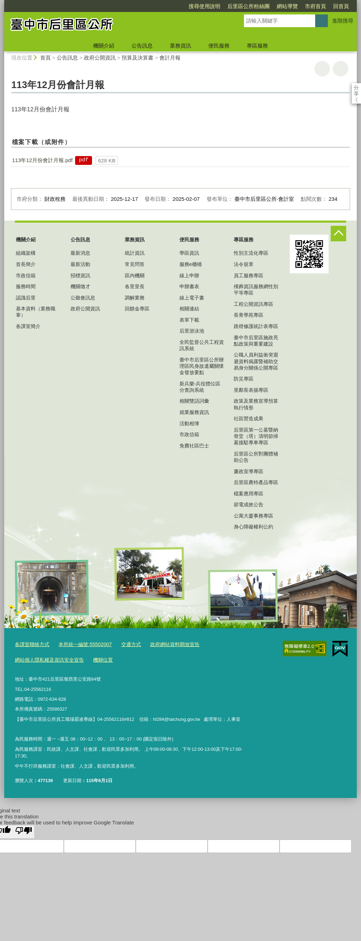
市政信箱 (26, 275)
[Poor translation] (23, 829)
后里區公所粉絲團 (208, 6)
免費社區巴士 (194, 445)
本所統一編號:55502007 (80, 644)
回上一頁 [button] (340, 68)
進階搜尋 (342, 21)
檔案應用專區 (248, 493)
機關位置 (97, 658)
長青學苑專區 (248, 315)
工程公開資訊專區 (253, 304)
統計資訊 (135, 253)
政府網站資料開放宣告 (165, 644)
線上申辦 (189, 275)
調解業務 (135, 298)
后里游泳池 (191, 331)
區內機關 (135, 275)
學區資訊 (189, 253)
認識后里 (26, 298)
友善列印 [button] (322, 68)
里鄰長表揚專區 (251, 390)
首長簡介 (26, 264)
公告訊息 (142, 46)
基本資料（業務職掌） (35, 312)
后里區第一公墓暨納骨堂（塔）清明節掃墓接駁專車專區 (256, 436)
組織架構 (26, 253)
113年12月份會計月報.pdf (42, 160)
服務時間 (26, 286)
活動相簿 (189, 423)
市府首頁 (275, 6)
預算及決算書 (137, 58)
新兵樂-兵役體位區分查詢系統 (200, 387)
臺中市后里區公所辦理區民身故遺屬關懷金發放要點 (201, 366)
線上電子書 (191, 298)
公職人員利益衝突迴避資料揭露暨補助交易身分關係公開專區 (256, 361)
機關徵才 (80, 286)
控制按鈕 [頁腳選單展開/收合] (338, 233)
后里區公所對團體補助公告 (256, 457)
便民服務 (219, 46)
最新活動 (80, 264)
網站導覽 (246, 6)
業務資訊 (180, 46)
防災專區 (243, 379)
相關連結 (189, 308)
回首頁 (300, 6)
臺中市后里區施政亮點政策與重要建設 (256, 341)
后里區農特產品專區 (256, 482)
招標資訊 (80, 275)
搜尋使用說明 (164, 6)
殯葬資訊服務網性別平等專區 (256, 290)
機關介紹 (103, 46)
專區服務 (257, 46)
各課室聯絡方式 (31, 644)
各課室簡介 (28, 326)
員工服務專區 (248, 275)
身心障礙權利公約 (253, 527)
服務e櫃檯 (190, 264)
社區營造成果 (248, 418)
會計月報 (169, 58)
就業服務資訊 (194, 412)
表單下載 (189, 320)
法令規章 (243, 264)
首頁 (45, 58)
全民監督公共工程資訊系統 (201, 345)
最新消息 (80, 253)
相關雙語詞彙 (194, 401)
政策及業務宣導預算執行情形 (256, 404)
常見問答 (135, 264)
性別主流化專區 (251, 253)
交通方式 (124, 644)
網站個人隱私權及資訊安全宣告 (47, 658)
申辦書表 (189, 286)
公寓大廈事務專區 (253, 516)
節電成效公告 (248, 504)
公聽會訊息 (83, 298)
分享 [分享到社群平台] (356, 87)
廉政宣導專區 (248, 471)
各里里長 (135, 286)
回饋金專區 (137, 308)
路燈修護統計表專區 (256, 326)
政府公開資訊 (100, 58)
